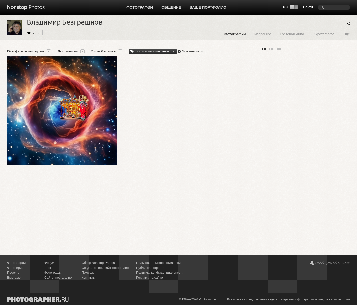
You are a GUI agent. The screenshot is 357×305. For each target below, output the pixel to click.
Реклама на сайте (149, 277)
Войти (308, 7)
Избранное (263, 34)
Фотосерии (15, 268)
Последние (68, 51)
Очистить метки (193, 51)
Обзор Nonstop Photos (98, 263)
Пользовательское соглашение (159, 263)
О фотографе (323, 34)
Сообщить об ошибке (332, 263)
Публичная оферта (150, 268)
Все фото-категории (25, 51)
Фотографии (139, 7)
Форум (49, 263)
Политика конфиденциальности (160, 272)
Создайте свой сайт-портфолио (105, 268)
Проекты (13, 272)
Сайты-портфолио (58, 277)
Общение (171, 7)
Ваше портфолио (208, 7)
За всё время (103, 51)
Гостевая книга (292, 34)
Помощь (88, 272)
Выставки (14, 277)
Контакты (88, 277)
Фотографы (52, 272)
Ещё (346, 34)
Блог (47, 268)
